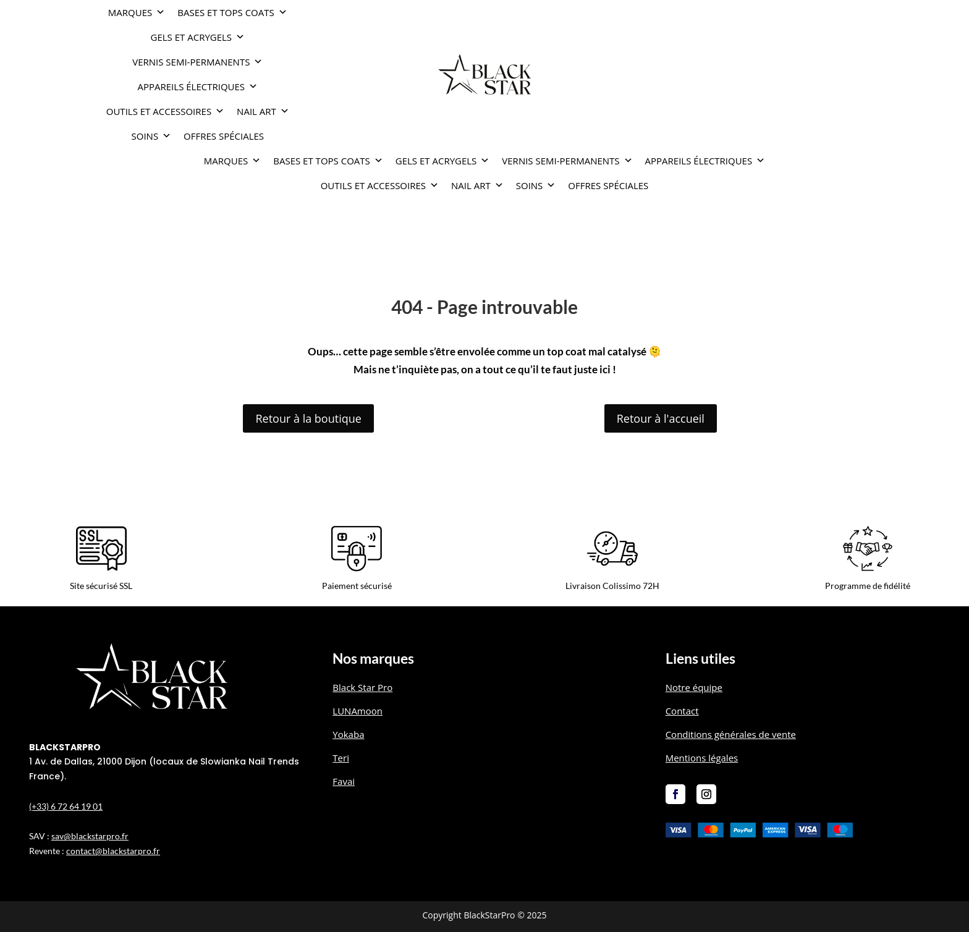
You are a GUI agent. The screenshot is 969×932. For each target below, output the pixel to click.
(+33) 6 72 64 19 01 (66, 806)
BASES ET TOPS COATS (232, 12)
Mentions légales (702, 758)
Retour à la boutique (308, 418)
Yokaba (348, 734)
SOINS (152, 136)
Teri (340, 758)
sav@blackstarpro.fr (90, 836)
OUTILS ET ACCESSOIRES (165, 111)
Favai (343, 781)
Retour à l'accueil (661, 418)
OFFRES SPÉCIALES (224, 136)
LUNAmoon (357, 711)
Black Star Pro (362, 687)
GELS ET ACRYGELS (198, 37)
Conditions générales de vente (731, 734)
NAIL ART (263, 111)
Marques (136, 12)
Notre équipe (694, 687)
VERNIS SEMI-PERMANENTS (197, 61)
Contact (682, 711)
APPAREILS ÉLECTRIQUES (198, 86)
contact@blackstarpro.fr (113, 850)
